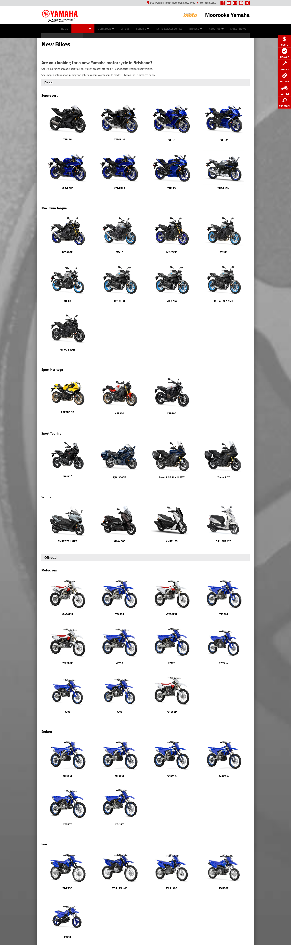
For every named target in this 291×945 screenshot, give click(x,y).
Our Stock (106, 29)
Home (64, 29)
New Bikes (83, 29)
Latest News (238, 29)
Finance (195, 29)
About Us (216, 29)
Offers (125, 29)
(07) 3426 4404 (208, 3)
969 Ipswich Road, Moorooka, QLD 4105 (171, 3)
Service (142, 29)
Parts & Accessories (169, 29)
